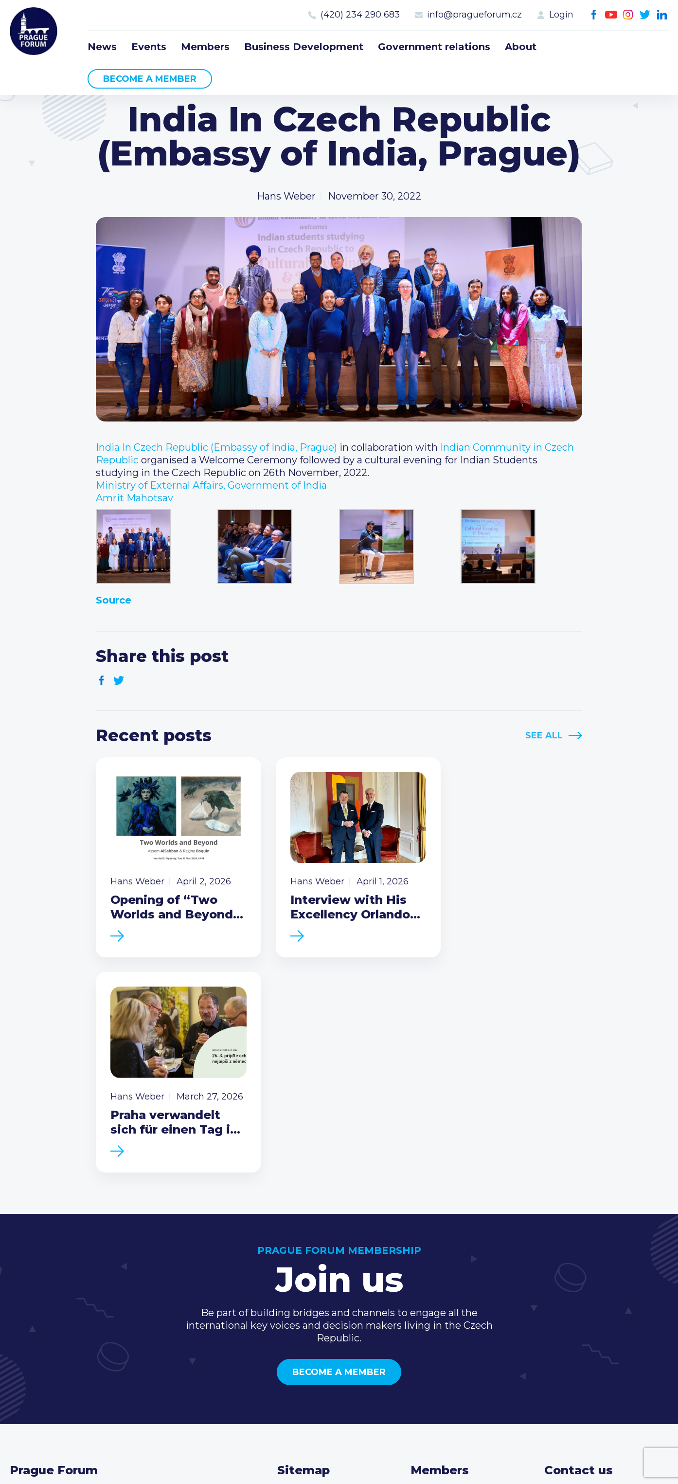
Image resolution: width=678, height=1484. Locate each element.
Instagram (628, 15)
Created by (339, 1465)
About (520, 47)
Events (148, 47)
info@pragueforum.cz (474, 14)
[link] (216, 447)
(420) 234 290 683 (360, 14)
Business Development (303, 47)
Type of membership (460, 1300)
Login (561, 14)
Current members (454, 1284)
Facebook (594, 15)
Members (205, 47)
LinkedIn (662, 15)
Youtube (611, 15)
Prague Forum (34, 31)
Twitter (645, 15)
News (102, 47)
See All (544, 735)
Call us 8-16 (570, 1284)
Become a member (149, 78)
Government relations (434, 47)
